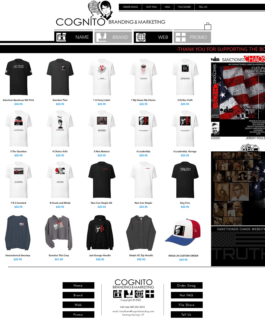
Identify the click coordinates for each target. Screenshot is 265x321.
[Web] (78, 305)
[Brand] (78, 295)
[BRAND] (113, 37)
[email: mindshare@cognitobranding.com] (133, 311)
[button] (207, 26)
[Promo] (78, 314)
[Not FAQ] (187, 295)
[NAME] (73, 37)
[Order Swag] (187, 285)
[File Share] (187, 305)
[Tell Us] (187, 314)
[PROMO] (192, 37)
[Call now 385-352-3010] (132, 306)
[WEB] (153, 37)
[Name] (78, 285)
